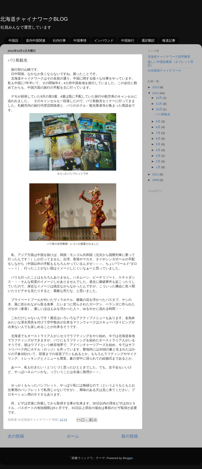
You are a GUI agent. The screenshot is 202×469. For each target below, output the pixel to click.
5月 (158, 144)
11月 (159, 103)
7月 (158, 133)
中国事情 (79, 40)
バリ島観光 (162, 114)
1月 (158, 167)
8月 (158, 127)
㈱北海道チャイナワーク (164, 70)
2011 (156, 174)
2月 (158, 161)
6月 (158, 138)
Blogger (128, 458)
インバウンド (104, 40)
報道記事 (168, 40)
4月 (158, 150)
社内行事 (59, 40)
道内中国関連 (35, 40)
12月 (159, 97)
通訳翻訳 (148, 40)
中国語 (13, 40)
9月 (158, 121)
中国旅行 (127, 40)
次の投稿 (16, 436)
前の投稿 (129, 436)
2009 (156, 180)
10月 (159, 109)
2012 (156, 93)
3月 (158, 155)
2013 (156, 87)
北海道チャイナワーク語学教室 (169, 56)
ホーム (73, 436)
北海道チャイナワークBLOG (34, 19)
